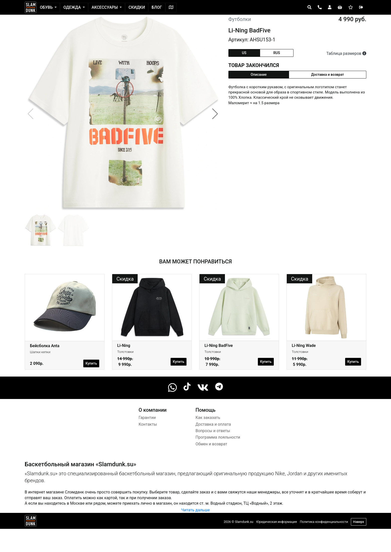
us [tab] (244, 53)
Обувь (47, 7)
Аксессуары (105, 7)
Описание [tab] (259, 75)
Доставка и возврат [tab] (327, 75)
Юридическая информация (276, 522)
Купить (91, 363)
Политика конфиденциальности (324, 522)
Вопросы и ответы (213, 430)
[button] (215, 113)
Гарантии (147, 417)
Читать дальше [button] (195, 510)
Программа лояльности (218, 437)
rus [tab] (276, 53)
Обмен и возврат (211, 444)
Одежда (72, 7)
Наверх (358, 522)
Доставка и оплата (213, 424)
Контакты (148, 424)
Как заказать (208, 417)
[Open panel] (309, 7)
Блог (157, 7)
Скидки (136, 7)
